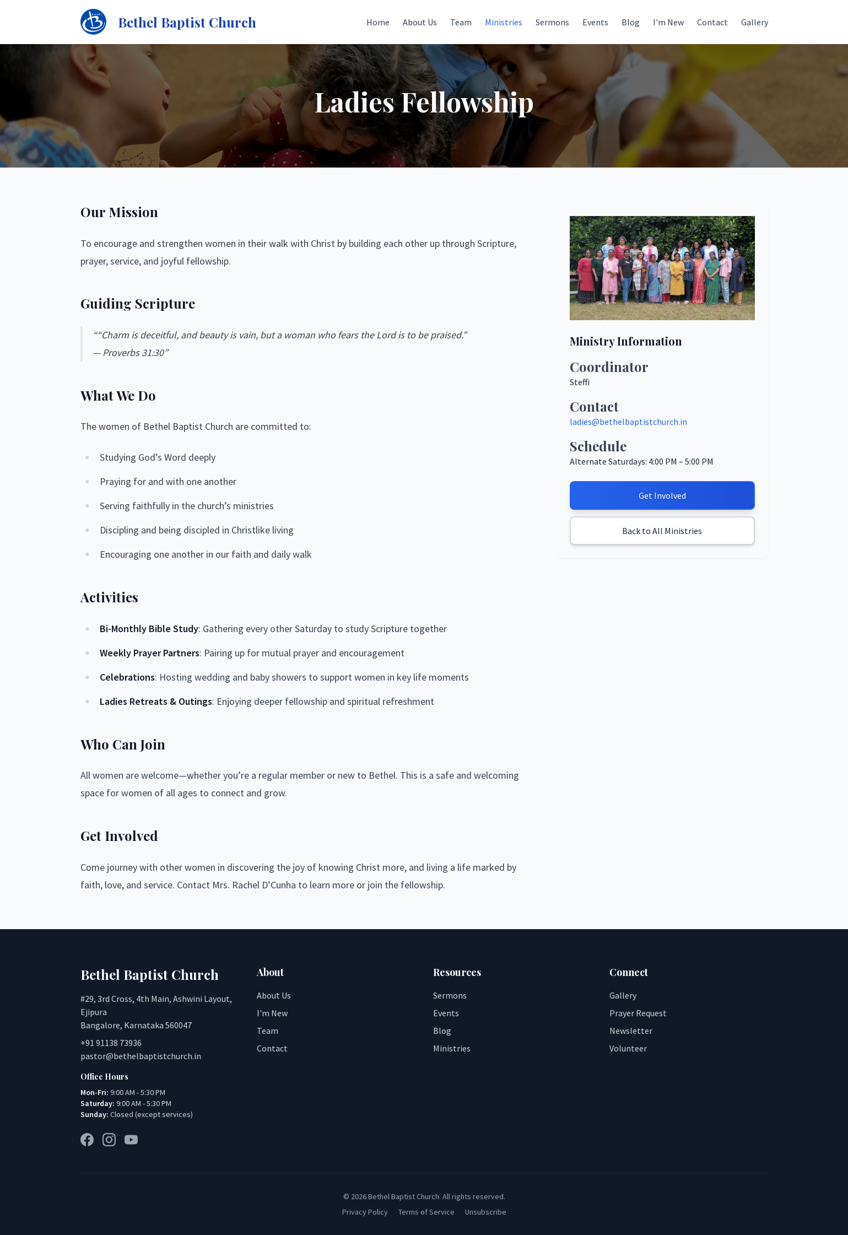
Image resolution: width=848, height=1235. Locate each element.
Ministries (503, 22)
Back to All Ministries (662, 530)
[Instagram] (109, 1139)
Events (595, 22)
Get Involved (662, 495)
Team (461, 22)
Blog (631, 22)
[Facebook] (87, 1139)
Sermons (552, 22)
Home (378, 22)
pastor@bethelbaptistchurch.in (140, 1055)
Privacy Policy (365, 1212)
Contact (712, 22)
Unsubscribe (485, 1212)
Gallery (754, 22)
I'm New (668, 22)
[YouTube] (131, 1139)
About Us (420, 22)
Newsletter (630, 1030)
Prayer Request (638, 1012)
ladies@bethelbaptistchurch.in (628, 421)
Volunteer (628, 1048)
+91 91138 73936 (111, 1042)
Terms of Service (426, 1212)
